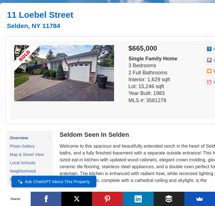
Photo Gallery (22, 146)
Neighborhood (23, 171)
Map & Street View (27, 154)
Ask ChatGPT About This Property (53, 181)
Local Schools (23, 163)
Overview (19, 138)
